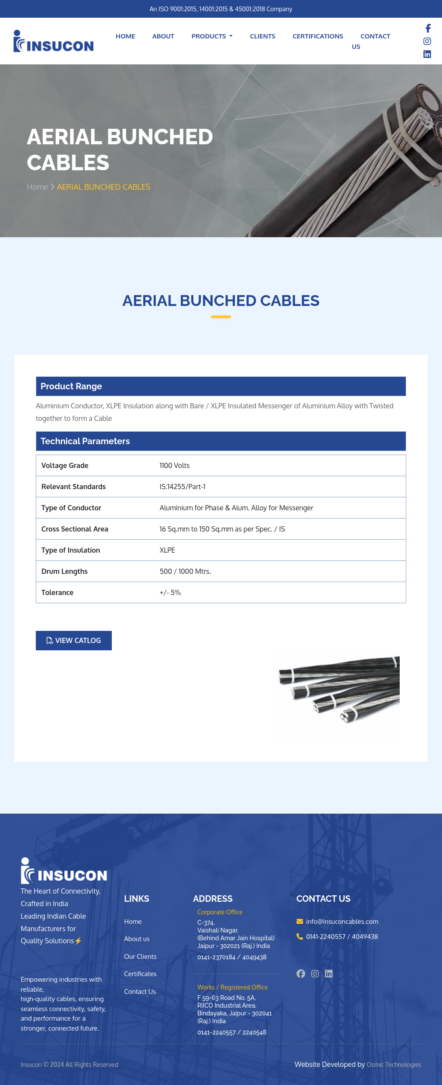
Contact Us (371, 41)
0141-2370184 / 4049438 (232, 957)
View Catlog (74, 640)
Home (125, 36)
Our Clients (140, 956)
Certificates (140, 974)
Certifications (318, 36)
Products (210, 36)
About (163, 36)
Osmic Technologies (394, 1064)
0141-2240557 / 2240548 (231, 1032)
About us (137, 939)
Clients (262, 36)
